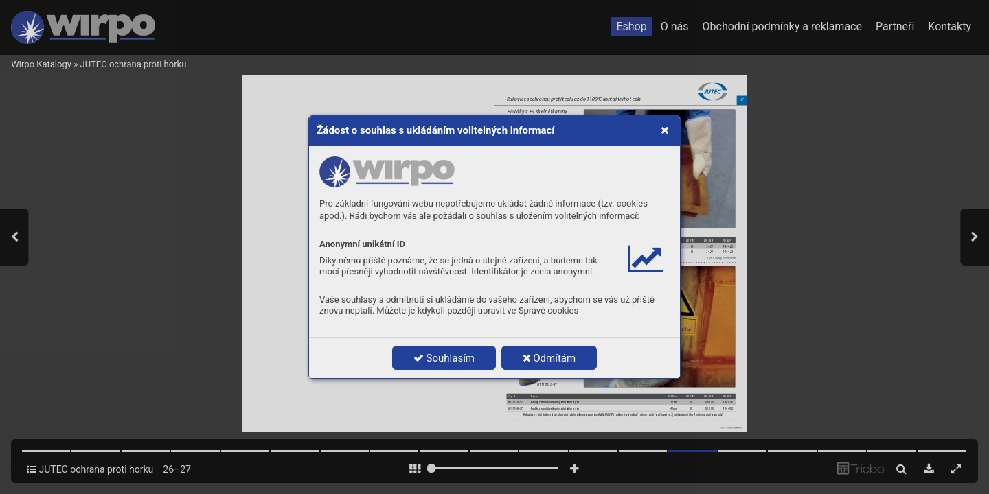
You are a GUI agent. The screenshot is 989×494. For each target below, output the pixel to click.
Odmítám (549, 358)
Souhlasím (444, 358)
